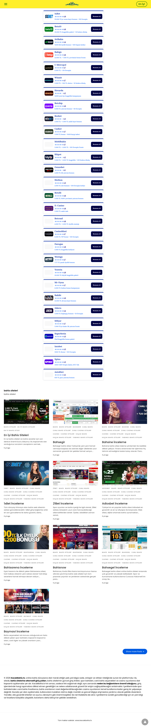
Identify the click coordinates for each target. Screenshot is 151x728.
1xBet (6, 488)
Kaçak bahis (81, 434)
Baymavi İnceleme (16, 631)
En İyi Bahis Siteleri (16, 435)
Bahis (55, 427)
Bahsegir (77, 427)
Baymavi (27, 616)
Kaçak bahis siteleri (62, 437)
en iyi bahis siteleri (26, 427)
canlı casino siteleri (81, 430)
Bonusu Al (97, 16)
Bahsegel (126, 552)
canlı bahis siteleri (62, 430)
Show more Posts (134, 651)
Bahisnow (77, 552)
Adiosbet (106, 488)
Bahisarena (29, 552)
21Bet (55, 488)
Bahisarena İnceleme (18, 567)
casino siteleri (67, 434)
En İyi (142, 4)
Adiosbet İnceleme (114, 503)
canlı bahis (87, 427)
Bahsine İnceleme (114, 442)
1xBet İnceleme (14, 503)
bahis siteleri (10, 427)
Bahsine (125, 427)
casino (56, 434)
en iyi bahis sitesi (12, 430)
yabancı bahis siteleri (83, 437)
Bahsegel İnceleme (115, 567)
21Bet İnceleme (63, 503)
